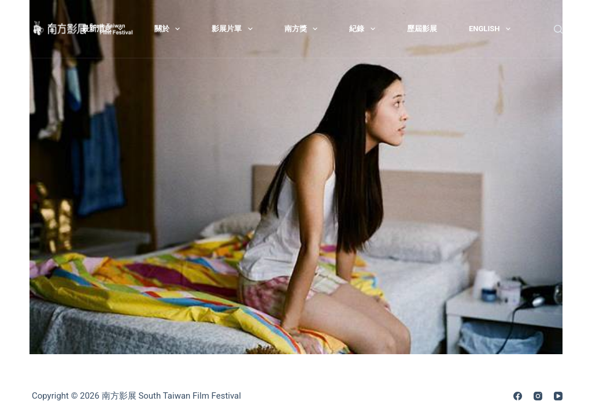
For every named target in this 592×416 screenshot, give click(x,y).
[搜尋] (558, 29)
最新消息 (104, 29)
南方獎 (303, 29)
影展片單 (234, 29)
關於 (169, 29)
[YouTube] (558, 396)
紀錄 (364, 29)
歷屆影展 (422, 28)
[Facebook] (517, 396)
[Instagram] (538, 396)
